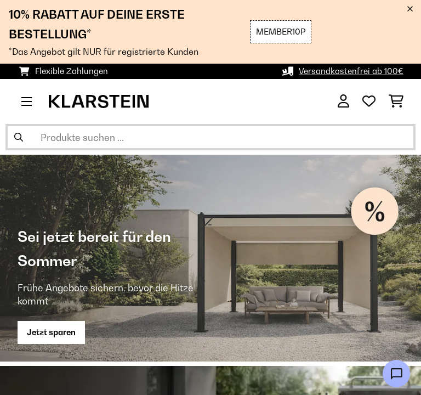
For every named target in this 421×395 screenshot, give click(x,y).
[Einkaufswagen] (396, 101)
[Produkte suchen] (210, 137)
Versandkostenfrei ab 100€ (351, 71)
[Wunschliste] (369, 101)
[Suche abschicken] (18, 137)
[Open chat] (396, 373)
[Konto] (343, 101)
